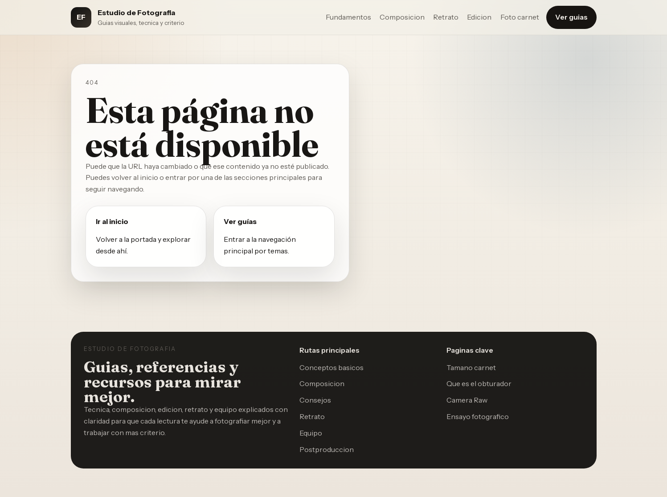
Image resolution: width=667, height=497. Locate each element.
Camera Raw (466, 399)
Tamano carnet (471, 367)
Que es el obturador (479, 383)
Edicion (479, 16)
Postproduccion (326, 449)
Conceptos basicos (331, 367)
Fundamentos (348, 16)
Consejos (315, 399)
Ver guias (571, 16)
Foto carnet (519, 16)
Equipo (310, 432)
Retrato (445, 16)
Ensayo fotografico (477, 416)
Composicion (402, 16)
